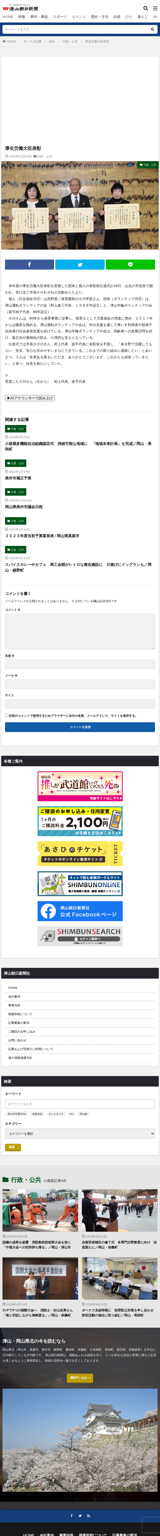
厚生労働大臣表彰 (97, 41)
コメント (13, 609)
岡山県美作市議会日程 (24, 506)
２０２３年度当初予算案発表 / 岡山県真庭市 (42, 535)
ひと (116, 16)
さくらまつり (56, 1113)
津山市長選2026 (17, 1113)
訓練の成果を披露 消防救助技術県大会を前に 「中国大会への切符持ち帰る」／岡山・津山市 (38, 1244)
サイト (9, 695)
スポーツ (54, 16)
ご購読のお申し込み (21, 1031)
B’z (71, 1113)
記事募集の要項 (18, 1023)
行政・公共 (70, 41)
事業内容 (14, 1005)
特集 (20, 16)
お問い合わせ (17, 1040)
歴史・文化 (89, 16)
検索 (12, 1147)
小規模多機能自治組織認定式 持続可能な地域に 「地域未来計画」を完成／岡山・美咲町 (78, 446)
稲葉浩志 (37, 1113)
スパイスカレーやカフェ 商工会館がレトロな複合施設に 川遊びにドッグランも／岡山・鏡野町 (78, 567)
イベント (71, 16)
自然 (105, 16)
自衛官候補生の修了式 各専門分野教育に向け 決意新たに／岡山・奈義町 (119, 1244)
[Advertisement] (80, 78)
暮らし (128, 16)
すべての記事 (33, 41)
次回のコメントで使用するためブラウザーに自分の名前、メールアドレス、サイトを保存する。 (73, 715)
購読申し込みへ (80, 1379)
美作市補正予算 (18, 478)
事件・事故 (35, 16)
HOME (7, 16)
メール (11, 675)
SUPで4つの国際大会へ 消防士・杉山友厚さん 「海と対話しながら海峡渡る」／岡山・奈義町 (39, 1312)
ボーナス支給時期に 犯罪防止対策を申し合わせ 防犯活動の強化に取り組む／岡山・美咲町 (119, 1312)
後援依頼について (20, 1014)
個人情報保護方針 (20, 1058)
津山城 (83, 1113)
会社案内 (14, 996)
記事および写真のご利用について (30, 1049)
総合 (141, 16)
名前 (10, 655)
